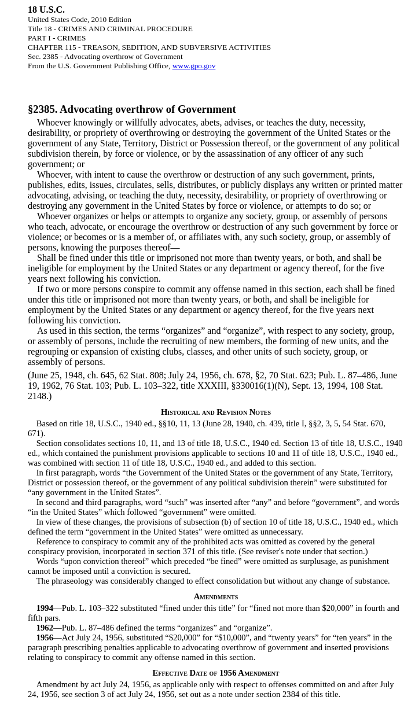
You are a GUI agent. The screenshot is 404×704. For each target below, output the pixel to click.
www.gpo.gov (194, 65)
